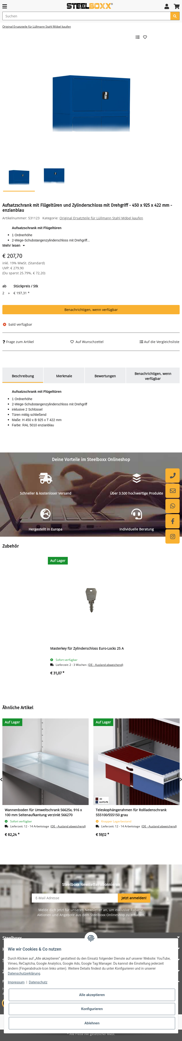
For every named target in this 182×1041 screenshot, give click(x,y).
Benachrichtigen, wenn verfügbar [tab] (153, 376)
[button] (166, 6)
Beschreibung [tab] (23, 376)
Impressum (16, 982)
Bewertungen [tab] (105, 376)
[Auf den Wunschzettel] (87, 341)
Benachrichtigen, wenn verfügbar (91, 309)
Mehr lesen (13, 245)
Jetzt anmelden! (134, 898)
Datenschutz (38, 982)
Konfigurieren (92, 1009)
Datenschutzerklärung (24, 973)
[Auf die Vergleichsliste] (160, 341)
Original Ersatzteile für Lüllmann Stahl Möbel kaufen (101, 218)
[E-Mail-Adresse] (75, 898)
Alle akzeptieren (92, 995)
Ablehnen (92, 1023)
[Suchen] (86, 16)
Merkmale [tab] (64, 376)
